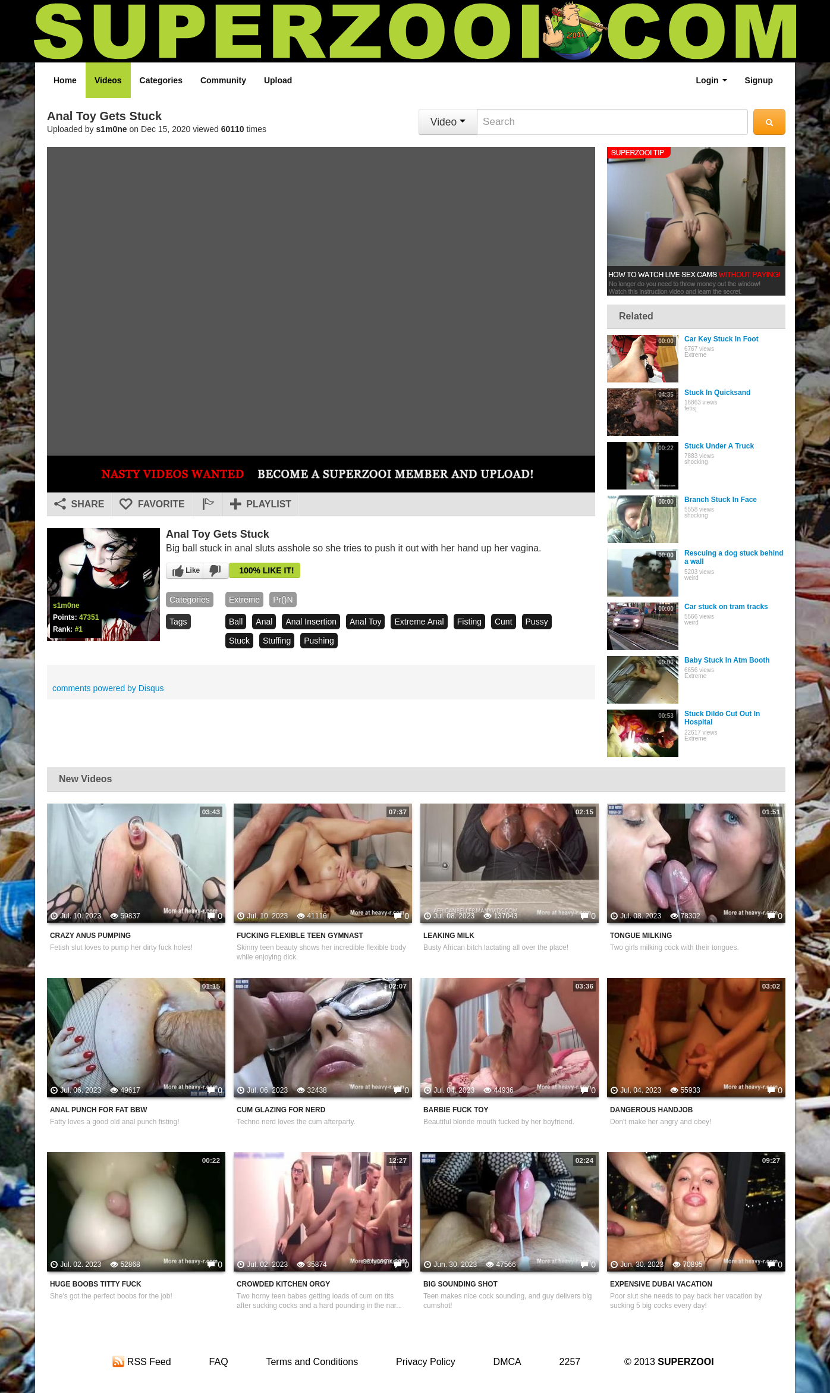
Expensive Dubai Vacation (661, 1284)
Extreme (244, 599)
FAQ (218, 1362)
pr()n (283, 599)
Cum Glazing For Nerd (281, 1110)
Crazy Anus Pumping (90, 935)
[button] (207, 504)
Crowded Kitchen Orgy (283, 1284)
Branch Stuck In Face (720, 499)
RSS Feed (141, 1362)
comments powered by (108, 688)
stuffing (277, 640)
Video (448, 122)
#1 (79, 629)
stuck (239, 640)
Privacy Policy (425, 1362)
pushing (319, 640)
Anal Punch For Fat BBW (98, 1110)
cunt (504, 621)
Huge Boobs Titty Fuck (96, 1284)
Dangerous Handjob (651, 1110)
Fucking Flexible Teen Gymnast (300, 935)
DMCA (507, 1362)
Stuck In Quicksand (717, 392)
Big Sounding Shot (460, 1284)
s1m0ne (111, 129)
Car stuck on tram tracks (726, 607)
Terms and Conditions (312, 1362)
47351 (89, 617)
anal (264, 621)
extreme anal (419, 621)
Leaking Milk (448, 935)
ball (236, 621)
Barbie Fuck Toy (455, 1110)
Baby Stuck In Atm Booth (727, 660)
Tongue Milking (641, 935)
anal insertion (311, 621)
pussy (537, 621)
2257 (570, 1362)
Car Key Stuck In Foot (721, 339)
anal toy (365, 621)
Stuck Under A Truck (719, 446)
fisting (469, 621)
